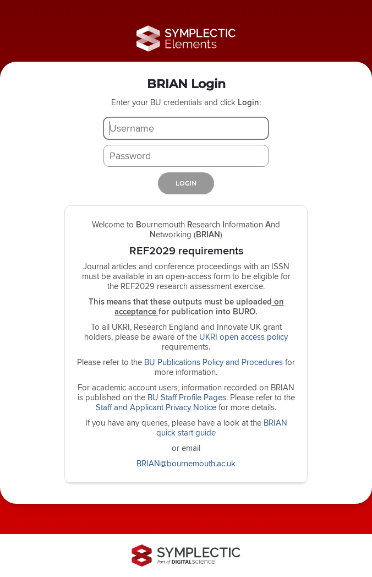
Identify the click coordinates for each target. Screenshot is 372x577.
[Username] (186, 128)
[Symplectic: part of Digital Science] (186, 556)
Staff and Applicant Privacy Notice (156, 407)
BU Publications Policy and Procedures (213, 362)
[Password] (186, 156)
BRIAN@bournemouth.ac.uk (186, 463)
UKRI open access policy (243, 336)
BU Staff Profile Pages (186, 397)
